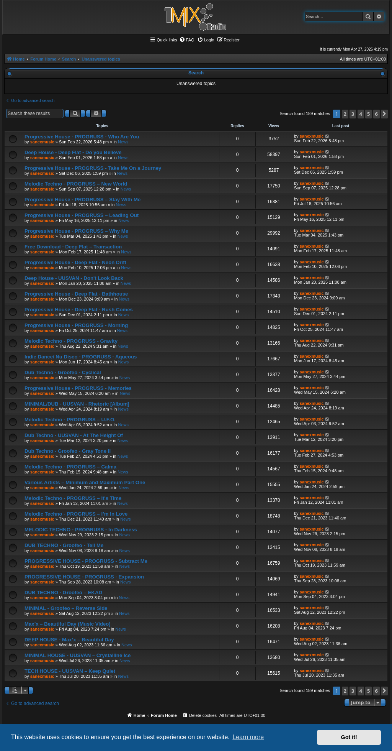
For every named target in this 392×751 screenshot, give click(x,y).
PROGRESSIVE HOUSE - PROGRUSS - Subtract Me (85, 561)
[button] (384, 114)
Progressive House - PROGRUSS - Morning (76, 325)
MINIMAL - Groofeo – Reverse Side (66, 608)
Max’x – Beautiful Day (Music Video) (67, 624)
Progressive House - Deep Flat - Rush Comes (78, 309)
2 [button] (345, 113)
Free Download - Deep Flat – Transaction (73, 247)
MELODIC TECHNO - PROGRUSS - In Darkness (80, 529)
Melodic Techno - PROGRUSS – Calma (70, 467)
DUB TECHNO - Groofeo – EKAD (63, 592)
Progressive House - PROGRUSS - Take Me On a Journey (92, 168)
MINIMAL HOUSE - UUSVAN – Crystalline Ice (77, 655)
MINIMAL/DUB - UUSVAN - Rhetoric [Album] (76, 404)
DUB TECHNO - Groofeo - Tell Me (63, 545)
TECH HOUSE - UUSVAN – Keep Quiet (69, 671)
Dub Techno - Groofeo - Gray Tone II (67, 451)
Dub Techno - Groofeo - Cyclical (62, 372)
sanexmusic (42, 142)
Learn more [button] (248, 737)
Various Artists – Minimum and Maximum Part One (84, 482)
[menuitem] (186, 39)
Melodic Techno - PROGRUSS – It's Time (72, 498)
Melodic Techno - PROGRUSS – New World (75, 184)
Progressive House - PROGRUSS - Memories (78, 388)
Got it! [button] (349, 737)
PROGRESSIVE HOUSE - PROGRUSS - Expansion (84, 577)
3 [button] (352, 113)
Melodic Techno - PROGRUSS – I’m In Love (75, 514)
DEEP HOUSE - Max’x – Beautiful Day (69, 640)
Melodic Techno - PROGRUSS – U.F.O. (70, 419)
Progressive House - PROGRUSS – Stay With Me (82, 199)
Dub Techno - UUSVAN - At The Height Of (73, 435)
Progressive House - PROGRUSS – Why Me (76, 231)
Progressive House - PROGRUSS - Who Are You (81, 137)
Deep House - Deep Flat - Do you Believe (73, 152)
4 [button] (360, 113)
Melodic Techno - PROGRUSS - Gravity (71, 341)
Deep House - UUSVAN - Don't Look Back (73, 278)
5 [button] (368, 113)
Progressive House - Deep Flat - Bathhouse (76, 294)
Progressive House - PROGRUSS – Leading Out (81, 215)
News (123, 142)
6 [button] (376, 113)
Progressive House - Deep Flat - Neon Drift (75, 262)
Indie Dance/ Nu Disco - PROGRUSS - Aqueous (80, 357)
